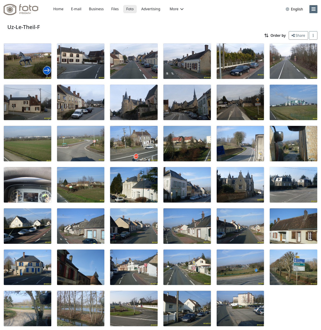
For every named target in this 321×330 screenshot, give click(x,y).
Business (96, 8)
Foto (130, 8)
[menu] (313, 9)
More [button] (176, 8)
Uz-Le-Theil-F (23, 27)
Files (115, 8)
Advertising (150, 8)
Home (58, 8)
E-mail (76, 8)
